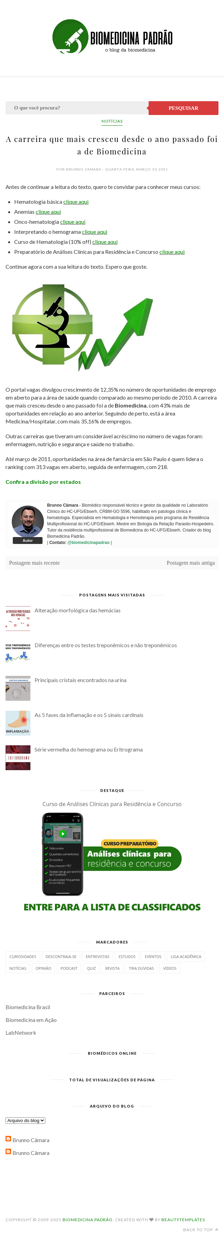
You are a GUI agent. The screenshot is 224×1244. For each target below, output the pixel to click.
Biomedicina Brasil (28, 1007)
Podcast (68, 968)
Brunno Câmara (30, 1140)
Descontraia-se (61, 956)
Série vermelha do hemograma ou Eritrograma (89, 749)
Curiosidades (22, 956)
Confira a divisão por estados (43, 481)
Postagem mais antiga (191, 563)
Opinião (43, 968)
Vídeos (169, 968)
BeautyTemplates (183, 1219)
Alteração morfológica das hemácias (78, 610)
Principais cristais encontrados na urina (81, 680)
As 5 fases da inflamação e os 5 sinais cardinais (89, 714)
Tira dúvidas (141, 968)
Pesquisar (183, 108)
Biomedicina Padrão (88, 1219)
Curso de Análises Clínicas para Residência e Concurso (112, 804)
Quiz (91, 968)
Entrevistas (97, 956)
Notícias (112, 121)
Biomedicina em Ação (31, 1019)
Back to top (200, 1229)
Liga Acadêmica (186, 956)
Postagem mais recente (34, 563)
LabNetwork (21, 1032)
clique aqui (75, 201)
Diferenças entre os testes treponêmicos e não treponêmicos (106, 645)
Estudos (127, 956)
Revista (112, 968)
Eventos (153, 956)
